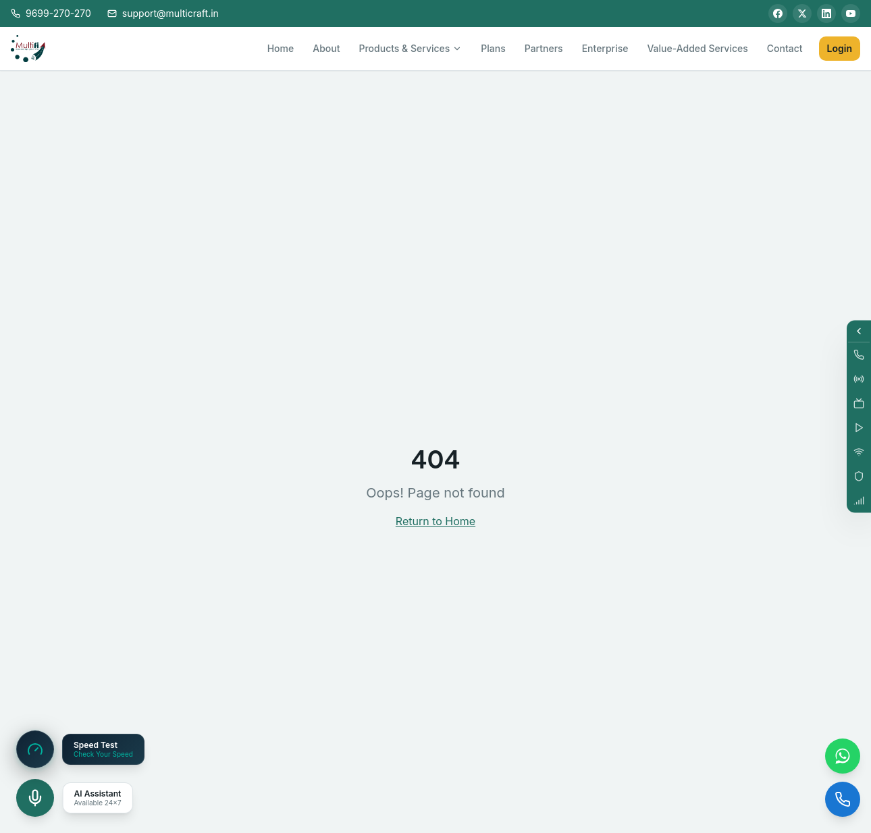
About (326, 48)
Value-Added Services (697, 48)
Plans (493, 48)
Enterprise (605, 48)
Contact (785, 48)
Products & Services (410, 48)
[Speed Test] (35, 749)
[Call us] (842, 799)
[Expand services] (859, 331)
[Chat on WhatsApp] (842, 756)
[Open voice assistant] (35, 798)
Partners (544, 48)
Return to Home (435, 521)
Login (839, 48)
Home (280, 48)
